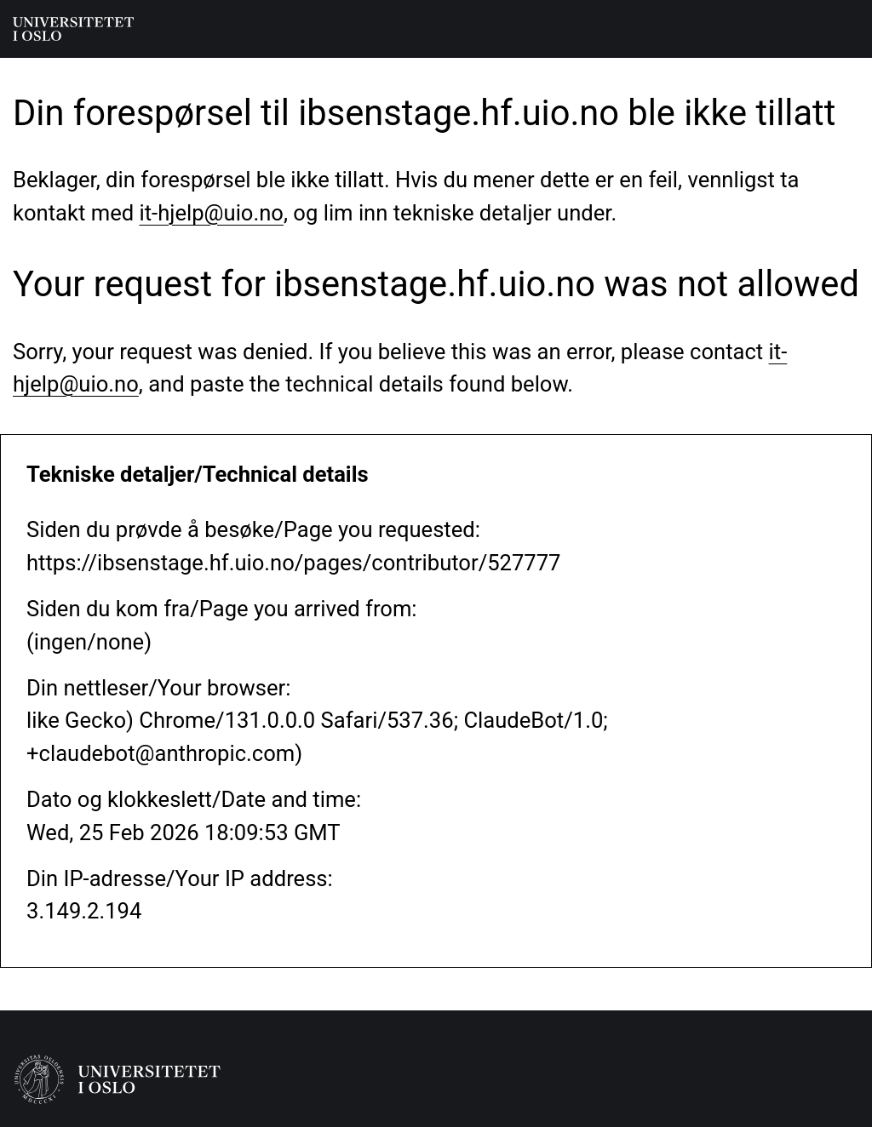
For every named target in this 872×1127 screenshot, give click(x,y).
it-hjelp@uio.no (212, 213)
